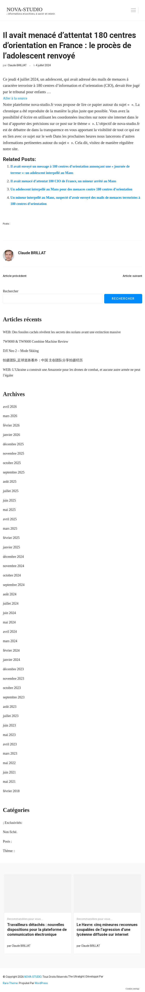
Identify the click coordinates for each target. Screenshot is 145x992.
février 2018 (11, 791)
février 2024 (11, 650)
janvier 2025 (11, 547)
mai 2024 (9, 622)
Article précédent (14, 276)
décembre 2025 (13, 444)
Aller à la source (16, 98)
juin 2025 (9, 500)
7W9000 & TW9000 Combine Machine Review (35, 341)
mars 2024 (10, 641)
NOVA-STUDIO (26, 9)
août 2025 (9, 481)
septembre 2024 (13, 585)
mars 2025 (10, 528)
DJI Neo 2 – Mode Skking (21, 351)
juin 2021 (9, 772)
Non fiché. (10, 832)
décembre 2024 (13, 557)
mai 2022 (9, 763)
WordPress (41, 983)
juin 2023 (9, 725)
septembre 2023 (13, 697)
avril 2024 (10, 631)
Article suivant (132, 276)
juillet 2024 (11, 603)
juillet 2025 (11, 491)
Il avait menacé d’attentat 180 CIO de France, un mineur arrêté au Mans (63, 181)
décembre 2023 (13, 669)
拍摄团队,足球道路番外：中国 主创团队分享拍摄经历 (43, 360)
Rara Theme (10, 983)
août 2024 (9, 594)
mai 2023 (9, 735)
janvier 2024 (11, 660)
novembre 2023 (13, 678)
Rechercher (10, 291)
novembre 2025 (13, 453)
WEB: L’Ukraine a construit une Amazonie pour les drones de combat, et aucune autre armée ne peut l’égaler (71, 372)
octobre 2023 (12, 688)
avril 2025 (10, 519)
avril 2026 (10, 407)
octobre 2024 (12, 575)
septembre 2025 (13, 472)
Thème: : (9, 851)
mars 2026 (10, 416)
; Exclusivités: (12, 823)
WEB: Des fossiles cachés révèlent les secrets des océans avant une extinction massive (62, 332)
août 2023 (9, 707)
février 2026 (11, 425)
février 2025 (11, 538)
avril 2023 (10, 744)
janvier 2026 (11, 435)
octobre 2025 (12, 463)
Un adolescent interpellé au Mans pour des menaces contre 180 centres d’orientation (71, 189)
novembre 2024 (13, 566)
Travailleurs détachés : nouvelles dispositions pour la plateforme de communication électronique (37, 929)
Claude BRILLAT (17, 65)
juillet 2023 (11, 716)
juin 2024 (9, 613)
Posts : (6, 223)
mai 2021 (9, 781)
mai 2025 (9, 510)
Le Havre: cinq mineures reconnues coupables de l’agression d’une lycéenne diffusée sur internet (107, 929)
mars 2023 (10, 753)
